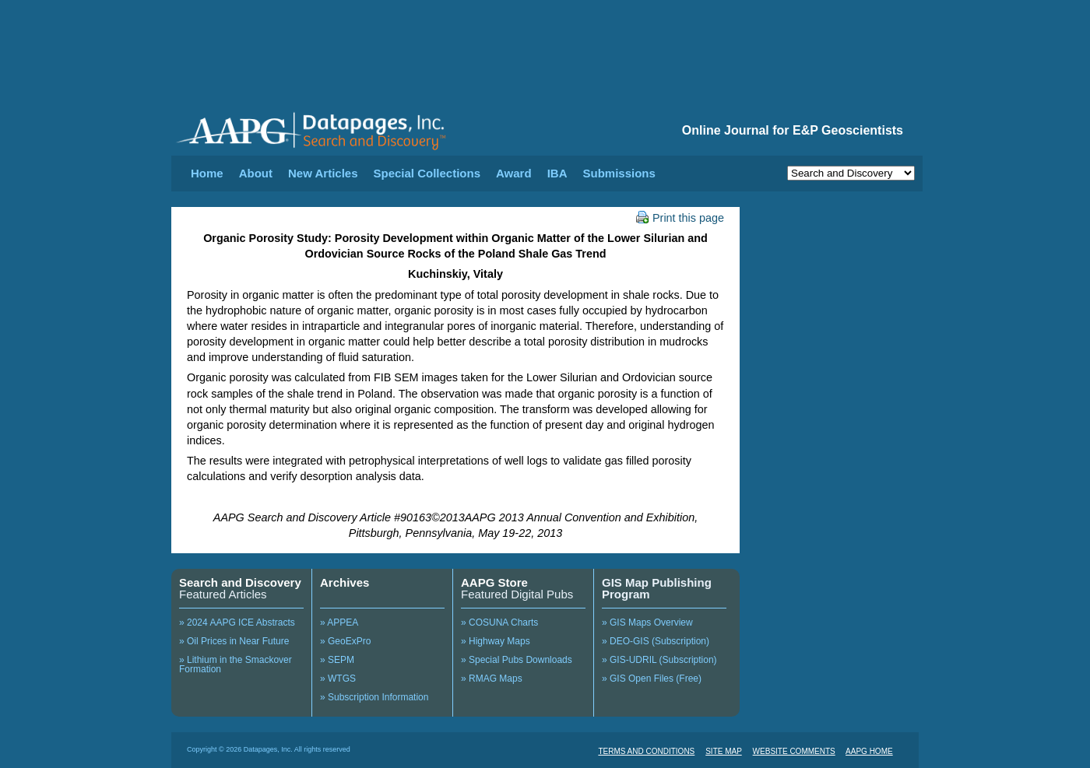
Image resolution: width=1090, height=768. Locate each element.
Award (514, 173)
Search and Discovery (240, 582)
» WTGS (338, 678)
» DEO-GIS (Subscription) (655, 641)
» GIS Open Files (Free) (651, 678)
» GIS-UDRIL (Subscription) (659, 659)
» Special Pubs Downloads (516, 659)
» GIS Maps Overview (647, 622)
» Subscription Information (374, 697)
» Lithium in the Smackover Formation (235, 664)
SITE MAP (723, 751)
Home (207, 173)
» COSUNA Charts (499, 622)
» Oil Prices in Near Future (234, 641)
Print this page (680, 218)
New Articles (322, 173)
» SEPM (337, 659)
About (255, 173)
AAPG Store (494, 582)
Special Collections (427, 173)
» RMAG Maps (491, 678)
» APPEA (339, 622)
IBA (557, 173)
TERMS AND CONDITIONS (646, 751)
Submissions (618, 173)
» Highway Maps (495, 641)
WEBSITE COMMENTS (794, 751)
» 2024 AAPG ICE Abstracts (237, 622)
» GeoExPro (345, 641)
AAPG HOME (869, 751)
